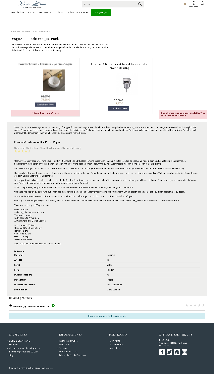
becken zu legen (25, 168)
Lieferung (13, 344)
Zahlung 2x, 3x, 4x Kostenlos (72, 355)
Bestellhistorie (116, 344)
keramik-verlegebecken (37, 127)
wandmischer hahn (40, 133)
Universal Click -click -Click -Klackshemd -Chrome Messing (118, 66)
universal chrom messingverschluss (40, 130)
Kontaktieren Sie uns (68, 351)
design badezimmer (120, 127)
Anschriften (114, 348)
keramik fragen (29, 161)
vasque (136, 161)
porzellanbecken (44, 187)
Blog (11, 355)
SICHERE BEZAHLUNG (19, 340)
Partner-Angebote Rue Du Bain (23, 351)
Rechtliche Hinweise (68, 340)
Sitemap (63, 348)
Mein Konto (114, 340)
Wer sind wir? (65, 344)
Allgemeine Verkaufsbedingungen (24, 348)
